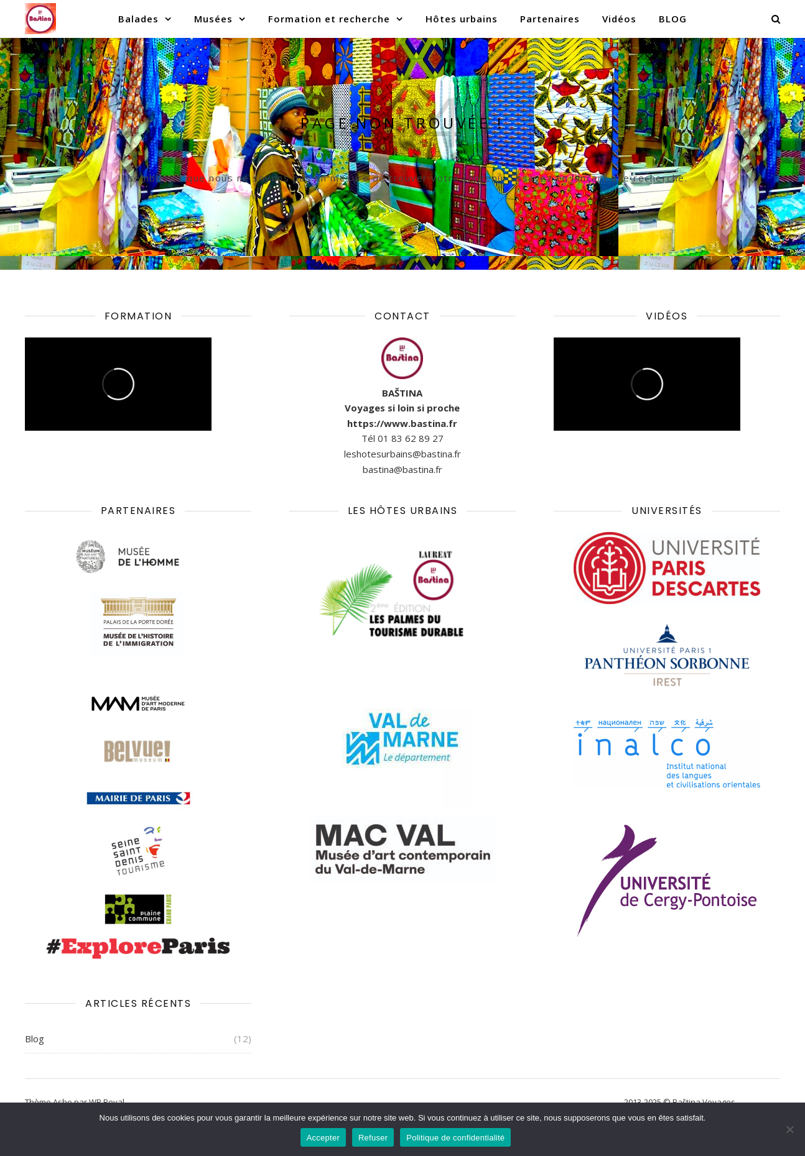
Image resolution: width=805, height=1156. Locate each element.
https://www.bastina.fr (402, 423)
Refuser (373, 1137)
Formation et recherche (329, 18)
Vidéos (619, 18)
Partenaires (550, 18)
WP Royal (106, 1102)
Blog (34, 1038)
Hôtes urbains (462, 18)
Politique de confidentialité (455, 1137)
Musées (213, 18)
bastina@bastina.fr (402, 469)
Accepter (323, 1137)
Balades (138, 18)
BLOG (673, 18)
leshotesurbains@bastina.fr (402, 453)
